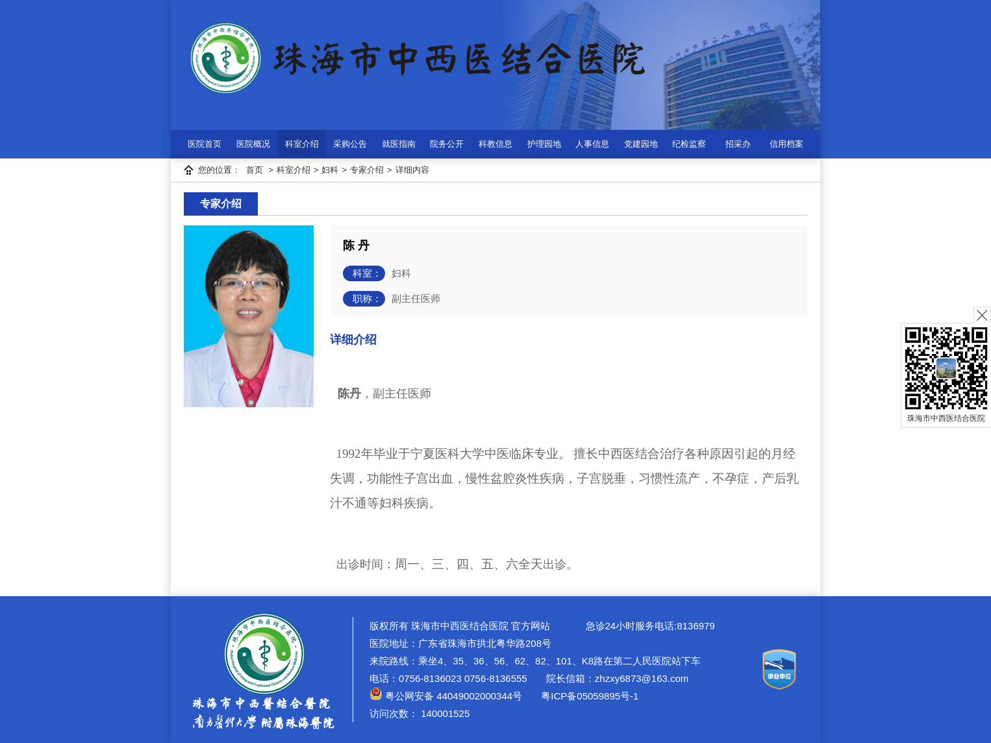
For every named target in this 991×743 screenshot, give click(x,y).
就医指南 (399, 144)
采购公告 (350, 144)
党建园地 (641, 144)
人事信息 (592, 144)
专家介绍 (367, 170)
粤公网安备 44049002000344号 (446, 695)
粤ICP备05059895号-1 (588, 695)
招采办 (738, 144)
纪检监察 (689, 144)
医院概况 (253, 144)
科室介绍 (302, 144)
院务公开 (447, 144)
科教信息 (495, 144)
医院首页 (204, 144)
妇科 (329, 170)
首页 (254, 170)
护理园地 (544, 144)
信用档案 (786, 144)
